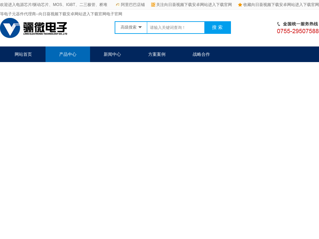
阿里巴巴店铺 (130, 4)
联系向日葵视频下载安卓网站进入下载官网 (165, 69)
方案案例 (156, 54)
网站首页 (23, 54)
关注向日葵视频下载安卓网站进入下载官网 (191, 4)
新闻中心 (112, 54)
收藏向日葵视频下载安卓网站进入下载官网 (278, 4)
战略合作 (201, 54)
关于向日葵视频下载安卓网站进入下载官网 (56, 69)
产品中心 (67, 54)
